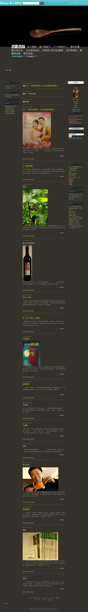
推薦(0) (28, 418)
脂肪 (72, 199)
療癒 (24, 530)
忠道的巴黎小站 (9, 108)
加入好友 (76, 107)
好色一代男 (27, 297)
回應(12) (25, 235)
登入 (86, 3)
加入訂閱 (8, 96)
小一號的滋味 (31, 94)
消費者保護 (37, 608)
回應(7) (24, 377)
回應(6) (24, 158)
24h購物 (75, 3)
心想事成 (26, 339)
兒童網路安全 (44, 608)
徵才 (59, 608)
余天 (77, 197)
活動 (10, 70)
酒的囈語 (26, 509)
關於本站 (76, 101)
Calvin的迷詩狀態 (9, 109)
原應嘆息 (26, 384)
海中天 (78, 195)
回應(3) (24, 310)
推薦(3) (29, 235)
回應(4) (24, 179)
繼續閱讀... (62, 155)
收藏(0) (32, 158)
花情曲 (25, 405)
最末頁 (57, 597)
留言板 (75, 103)
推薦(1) (28, 397)
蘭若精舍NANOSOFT (10, 106)
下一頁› (53, 597)
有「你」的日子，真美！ (32, 318)
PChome (81, 3)
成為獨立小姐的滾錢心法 (75, 122)
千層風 (25, 425)
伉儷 (73, 197)
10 (47, 597)
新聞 (70, 3)
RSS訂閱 (8, 94)
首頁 (6, 70)
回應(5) (24, 331)
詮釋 (24, 446)
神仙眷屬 (73, 195)
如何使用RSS (15, 94)
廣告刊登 (31, 608)
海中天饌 (26, 465)
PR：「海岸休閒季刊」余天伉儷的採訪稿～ (42, 86)
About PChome (52, 608)
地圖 (76, 105)
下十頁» (50, 599)
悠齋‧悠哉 (18, 46)
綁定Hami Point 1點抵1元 (75, 119)
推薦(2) (28, 158)
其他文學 (71, 194)
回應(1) (24, 290)
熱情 (27, 102)
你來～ (25, 578)
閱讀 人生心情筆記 (10, 111)
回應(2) (24, 418)
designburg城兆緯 (9, 113)
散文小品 (76, 194)
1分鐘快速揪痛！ (73, 121)
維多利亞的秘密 (28, 243)
